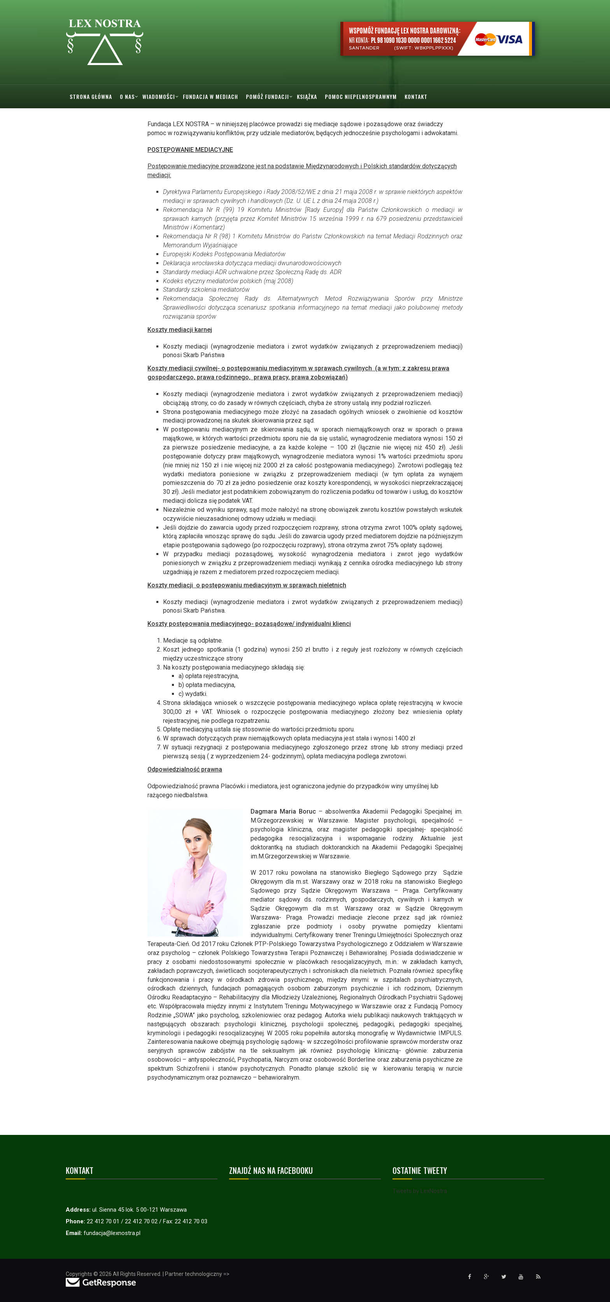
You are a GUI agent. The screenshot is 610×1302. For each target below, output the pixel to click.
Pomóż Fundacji (267, 96)
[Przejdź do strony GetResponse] (101, 1282)
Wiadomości (158, 96)
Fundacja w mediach (210, 96)
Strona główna (91, 96)
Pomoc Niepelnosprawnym (361, 96)
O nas (127, 96)
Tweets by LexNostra (420, 1191)
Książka (307, 96)
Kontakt (416, 96)
